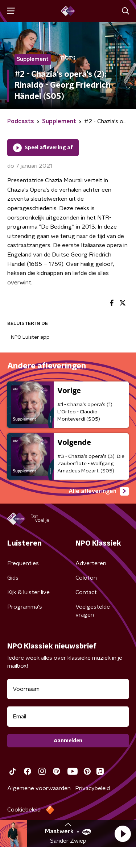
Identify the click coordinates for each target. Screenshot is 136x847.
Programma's (24, 607)
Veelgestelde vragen (92, 611)
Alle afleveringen (99, 491)
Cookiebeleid (24, 810)
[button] (122, 833)
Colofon (86, 578)
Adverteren (90, 563)
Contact (86, 592)
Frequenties (23, 563)
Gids (12, 578)
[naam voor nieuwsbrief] (68, 689)
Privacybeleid (92, 788)
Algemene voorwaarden (39, 788)
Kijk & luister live (28, 592)
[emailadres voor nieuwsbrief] (68, 716)
